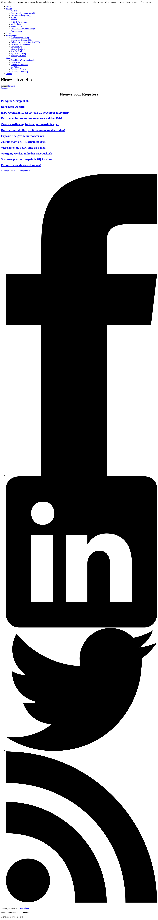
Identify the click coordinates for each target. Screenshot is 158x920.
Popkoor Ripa (16, 47)
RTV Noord (15, 67)
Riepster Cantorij (18, 49)
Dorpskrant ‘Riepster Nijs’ (21, 40)
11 (19, 170)
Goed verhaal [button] (146, 2)
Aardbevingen (16, 31)
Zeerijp (9, 8)
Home (8, 6)
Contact (9, 74)
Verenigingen (11, 35)
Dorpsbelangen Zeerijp (20, 38)
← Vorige (5, 170)
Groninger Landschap (19, 71)
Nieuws (9, 33)
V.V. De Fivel (16, 51)
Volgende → (25, 170)
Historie (14, 17)
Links (8, 58)
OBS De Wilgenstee (19, 22)
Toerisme (14, 20)
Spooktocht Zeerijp (18, 53)
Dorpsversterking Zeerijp (21, 15)
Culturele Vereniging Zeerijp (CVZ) (25, 42)
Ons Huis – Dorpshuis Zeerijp (23, 29)
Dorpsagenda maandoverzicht (23, 13)
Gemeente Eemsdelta (19, 65)
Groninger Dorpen (18, 69)
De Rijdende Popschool (20, 44)
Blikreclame (24, 908)
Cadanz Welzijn (17, 62)
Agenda (14, 11)
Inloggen (11, 86)
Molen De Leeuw (18, 26)
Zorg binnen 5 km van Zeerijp (23, 60)
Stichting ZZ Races (18, 56)
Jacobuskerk (16, 24)
